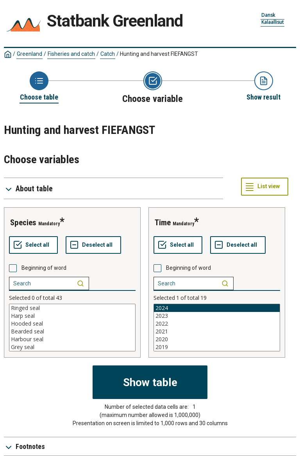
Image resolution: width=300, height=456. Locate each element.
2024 (217, 308)
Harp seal (72, 316)
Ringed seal (72, 308)
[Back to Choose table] (39, 87)
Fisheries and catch (71, 54)
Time (163, 222)
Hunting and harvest (159, 54)
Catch (107, 54)
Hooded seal (72, 324)
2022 (217, 324)
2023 (217, 316)
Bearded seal (72, 331)
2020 (217, 339)
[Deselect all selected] (93, 245)
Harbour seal (72, 339)
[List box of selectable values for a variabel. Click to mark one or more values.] (72, 327)
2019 (217, 347)
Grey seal (72, 347)
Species (23, 222)
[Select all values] (33, 245)
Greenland (29, 54)
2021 (217, 331)
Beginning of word (43, 268)
